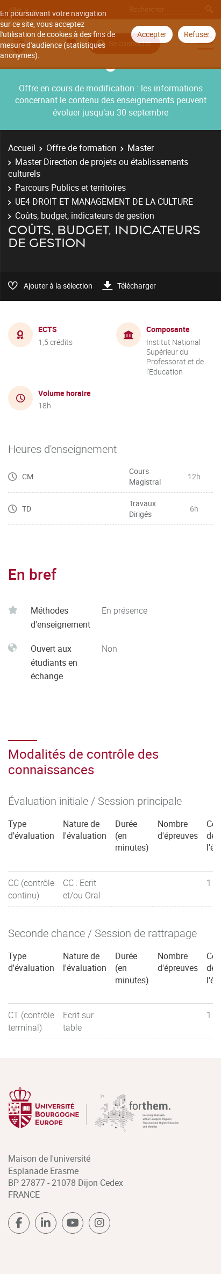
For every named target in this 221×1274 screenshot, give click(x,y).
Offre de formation (81, 148)
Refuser (197, 34)
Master (140, 148)
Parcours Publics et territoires (70, 187)
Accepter (152, 34)
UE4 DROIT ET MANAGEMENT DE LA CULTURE (104, 201)
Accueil (21, 148)
